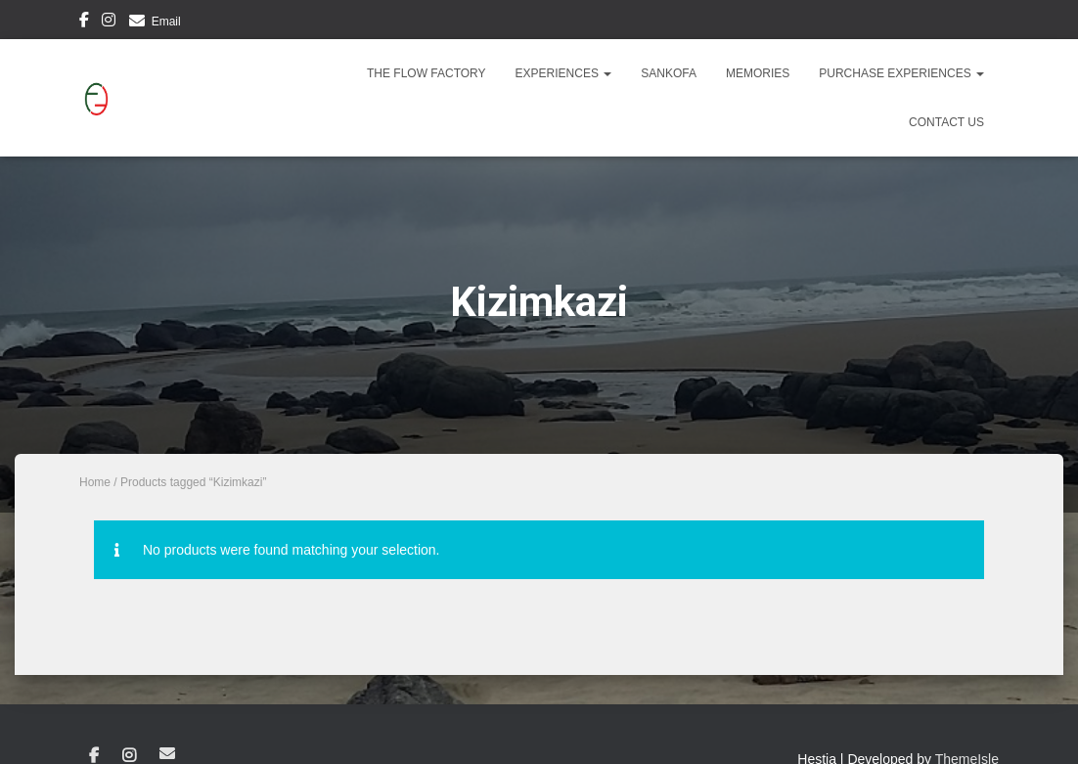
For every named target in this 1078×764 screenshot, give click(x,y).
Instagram (108, 22)
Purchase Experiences (901, 73)
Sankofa (668, 73)
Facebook (84, 22)
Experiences (564, 73)
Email (166, 21)
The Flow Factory (426, 73)
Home (95, 482)
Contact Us (946, 122)
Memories (757, 73)
